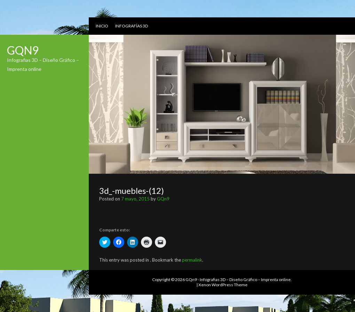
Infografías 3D (131, 25)
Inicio (102, 25)
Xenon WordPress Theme (222, 284)
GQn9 (23, 50)
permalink (192, 260)
